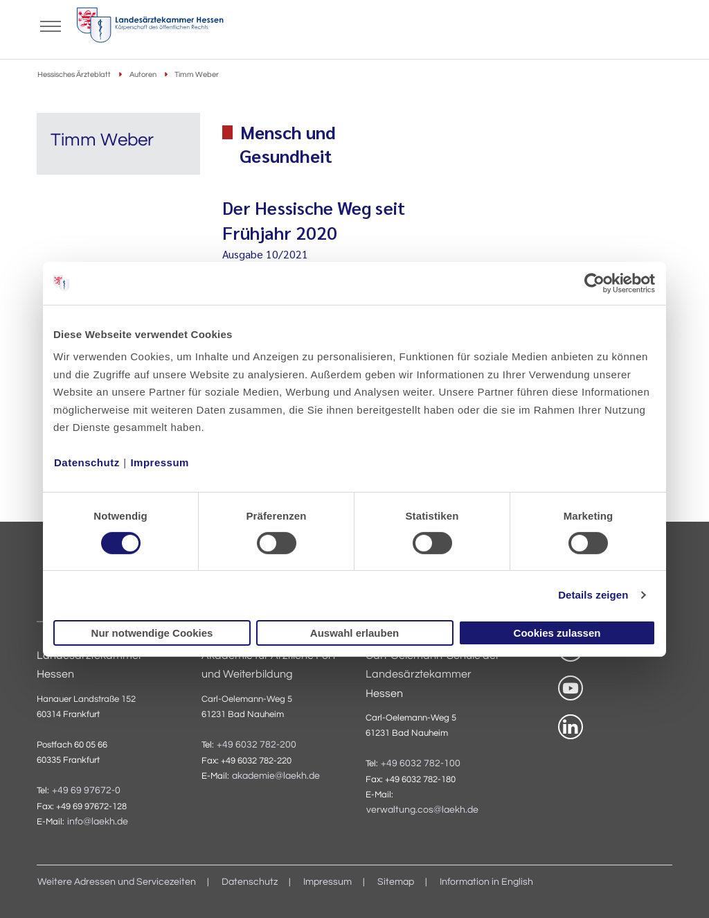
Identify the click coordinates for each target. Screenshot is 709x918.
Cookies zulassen (557, 633)
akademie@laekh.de (276, 776)
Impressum (159, 462)
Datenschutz (87, 462)
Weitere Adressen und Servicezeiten (116, 882)
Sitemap (395, 882)
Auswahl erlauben (354, 633)
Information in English (486, 882)
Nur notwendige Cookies (152, 633)
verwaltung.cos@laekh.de (422, 810)
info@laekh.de (97, 822)
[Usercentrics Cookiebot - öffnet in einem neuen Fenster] (595, 283)
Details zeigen (593, 595)
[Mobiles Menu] (50, 25)
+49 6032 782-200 (256, 745)
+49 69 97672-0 (86, 790)
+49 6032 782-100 (420, 763)
